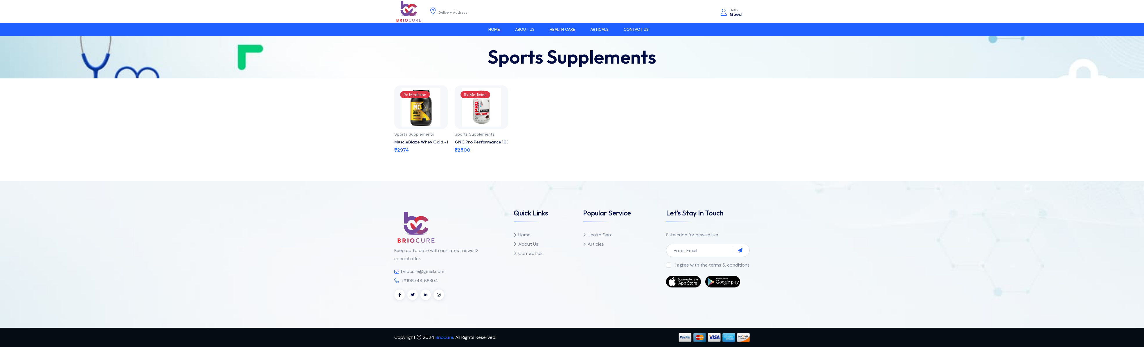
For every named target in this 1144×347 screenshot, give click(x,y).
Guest (736, 14)
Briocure (444, 337)
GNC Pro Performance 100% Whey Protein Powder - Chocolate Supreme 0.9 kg (481, 142)
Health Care (562, 29)
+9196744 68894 (419, 281)
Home (494, 29)
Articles (596, 244)
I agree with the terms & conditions (712, 265)
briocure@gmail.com (422, 271)
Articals (599, 29)
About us (525, 29)
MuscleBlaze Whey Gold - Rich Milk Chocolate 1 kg (421, 142)
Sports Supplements (414, 134)
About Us (528, 244)
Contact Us (636, 29)
